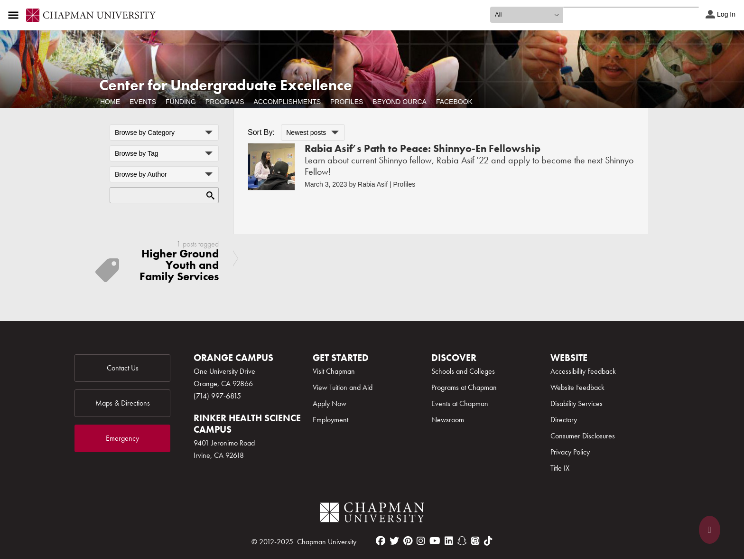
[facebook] (380, 541)
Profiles (346, 101)
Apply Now (329, 403)
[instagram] (421, 541)
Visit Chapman (334, 371)
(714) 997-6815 (217, 396)
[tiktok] (488, 541)
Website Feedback (577, 387)
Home (110, 101)
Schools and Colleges (463, 371)
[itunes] (475, 541)
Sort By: (261, 132)
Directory (563, 420)
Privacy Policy (570, 452)
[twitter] (394, 541)
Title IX (559, 468)
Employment (330, 420)
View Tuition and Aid (342, 387)
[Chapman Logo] (372, 514)
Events (143, 101)
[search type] (526, 15)
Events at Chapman (459, 403)
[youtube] (434, 541)
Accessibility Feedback (583, 371)
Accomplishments (287, 101)
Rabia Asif (373, 184)
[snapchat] (462, 541)
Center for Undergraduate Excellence (225, 85)
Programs (224, 101)
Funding (181, 101)
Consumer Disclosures (582, 436)
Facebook (454, 101)
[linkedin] (449, 541)
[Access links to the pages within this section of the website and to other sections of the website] (15, 15)
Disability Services (576, 403)
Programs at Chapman (464, 387)
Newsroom (447, 420)
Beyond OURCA (399, 101)
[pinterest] (407, 541)
